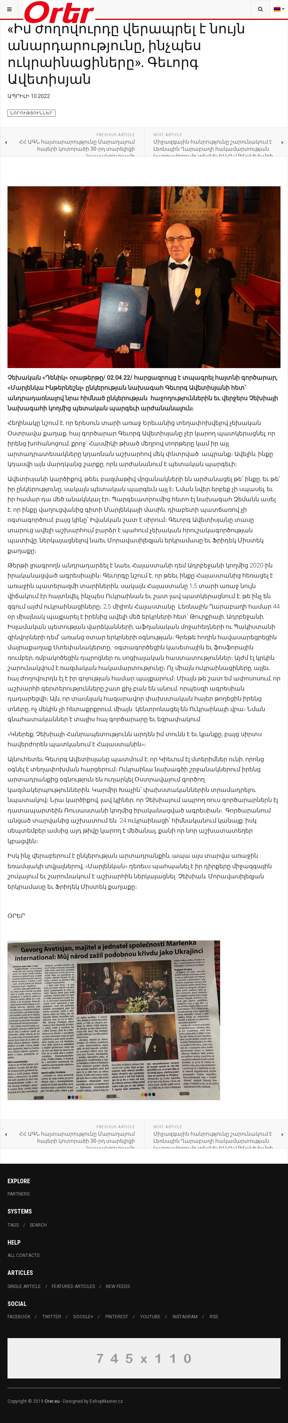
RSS (214, 1316)
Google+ (83, 1316)
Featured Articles (73, 1286)
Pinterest (116, 1316)
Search (38, 1225)
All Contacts (23, 1255)
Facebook (19, 1316)
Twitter (51, 1316)
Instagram (185, 1316)
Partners (19, 1194)
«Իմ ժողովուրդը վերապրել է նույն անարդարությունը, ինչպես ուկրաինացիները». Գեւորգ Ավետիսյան (126, 53)
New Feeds (118, 1286)
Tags (13, 1225)
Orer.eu (52, 1401)
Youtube (150, 1316)
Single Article (24, 1286)
